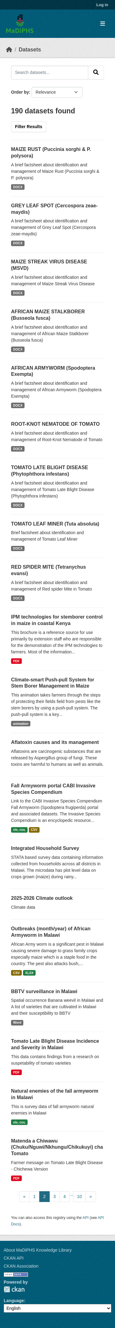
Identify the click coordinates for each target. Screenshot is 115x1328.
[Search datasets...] (49, 72)
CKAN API (14, 1258)
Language (14, 1300)
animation (21, 723)
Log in (102, 4)
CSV (34, 829)
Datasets (30, 50)
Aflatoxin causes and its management (55, 742)
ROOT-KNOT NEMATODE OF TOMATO (55, 424)
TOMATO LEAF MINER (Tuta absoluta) (55, 523)
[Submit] (96, 72)
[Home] (9, 50)
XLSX (29, 973)
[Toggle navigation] (102, 23)
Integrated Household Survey (45, 848)
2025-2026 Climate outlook (42, 898)
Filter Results (28, 126)
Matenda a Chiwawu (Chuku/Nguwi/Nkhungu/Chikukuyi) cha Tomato (57, 1147)
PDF (16, 661)
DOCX (17, 187)
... (71, 1194)
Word (17, 1022)
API (85, 1218)
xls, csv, (19, 829)
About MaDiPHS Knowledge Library (38, 1250)
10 (79, 1196)
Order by (20, 92)
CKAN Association (21, 1266)
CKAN (14, 1289)
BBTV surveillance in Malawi (44, 991)
